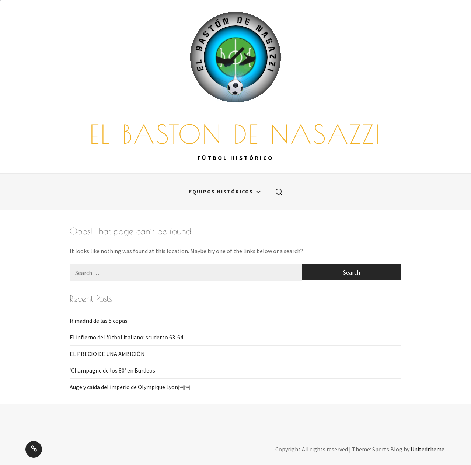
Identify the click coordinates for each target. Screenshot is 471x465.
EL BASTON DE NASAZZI (235, 129)
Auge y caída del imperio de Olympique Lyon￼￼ (130, 387)
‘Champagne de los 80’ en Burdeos (112, 370)
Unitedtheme (427, 449)
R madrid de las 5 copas (99, 320)
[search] (279, 191)
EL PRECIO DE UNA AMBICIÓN (107, 353)
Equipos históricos (225, 191)
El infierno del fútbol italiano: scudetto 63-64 (126, 337)
